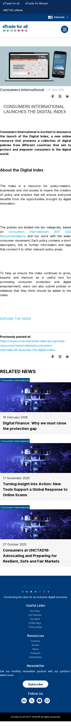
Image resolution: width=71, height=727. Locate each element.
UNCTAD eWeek (13, 10)
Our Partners (34, 615)
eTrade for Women (36, 3)
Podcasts (35, 653)
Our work (35, 619)
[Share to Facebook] (52, 96)
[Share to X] (60, 96)
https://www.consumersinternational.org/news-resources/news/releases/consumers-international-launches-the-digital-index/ (33, 345)
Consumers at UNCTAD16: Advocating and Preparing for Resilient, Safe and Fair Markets (31, 555)
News (35, 649)
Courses (35, 641)
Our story (35, 611)
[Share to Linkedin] (67, 96)
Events (35, 645)
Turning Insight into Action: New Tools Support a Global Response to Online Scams (35, 489)
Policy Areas (35, 627)
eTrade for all (11, 3)
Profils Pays (35, 623)
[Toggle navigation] (64, 29)
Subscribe (35, 684)
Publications (35, 657)
